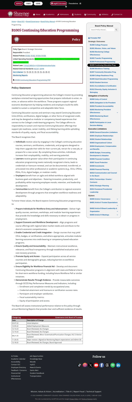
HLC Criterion (18, 72)
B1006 (43, 56)
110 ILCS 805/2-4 (29, 65)
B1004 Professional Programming (102, 62)
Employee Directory (18, 367)
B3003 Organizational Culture (101, 143)
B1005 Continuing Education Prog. (103, 65)
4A (44, 72)
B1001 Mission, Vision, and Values (103, 48)
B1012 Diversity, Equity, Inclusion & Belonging (103, 91)
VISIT (28, 3)
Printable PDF (95, 38)
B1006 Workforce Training (99, 68)
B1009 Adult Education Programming (104, 79)
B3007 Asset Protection (98, 162)
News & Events (35, 367)
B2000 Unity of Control (98, 99)
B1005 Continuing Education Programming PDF (32, 80)
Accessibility (15, 362)
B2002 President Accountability (102, 106)
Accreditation (58, 391)
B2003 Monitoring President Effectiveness (104, 111)
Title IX (69, 391)
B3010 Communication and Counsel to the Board (103, 174)
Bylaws (91, 196)
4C (49, 72)
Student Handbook (37, 373)
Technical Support (93, 391)
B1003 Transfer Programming (101, 58)
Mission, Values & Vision (41, 391)
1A (25, 72)
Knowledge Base (36, 359)
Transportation (35, 376)
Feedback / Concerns (19, 370)
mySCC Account (58, 3)
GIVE (38, 3)
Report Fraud (79, 391)
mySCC (32, 364)
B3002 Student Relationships (101, 139)
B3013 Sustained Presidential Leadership (101, 190)
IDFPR (42, 69)
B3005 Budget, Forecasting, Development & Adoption (100, 154)
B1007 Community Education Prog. (103, 72)
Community (91, 14)
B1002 (33, 56)
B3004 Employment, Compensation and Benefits (103, 147)
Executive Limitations (97, 129)
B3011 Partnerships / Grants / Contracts (101, 180)
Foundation (73, 3)
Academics (50, 14)
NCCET (36, 69)
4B (46, 72)
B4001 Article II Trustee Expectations (104, 203)
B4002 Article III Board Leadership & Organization (104, 210)
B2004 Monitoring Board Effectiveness (99, 117)
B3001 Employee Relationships (101, 136)
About (38, 14)
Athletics (105, 14)
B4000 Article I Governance (104, 199)
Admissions (64, 14)
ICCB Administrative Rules (45, 65)
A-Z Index (14, 356)
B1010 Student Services (99, 82)
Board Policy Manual (48, 21)
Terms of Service (87, 399)
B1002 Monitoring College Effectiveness (99, 53)
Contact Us (118, 14)
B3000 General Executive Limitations (104, 132)
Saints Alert (34, 370)
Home (14, 21)
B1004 (38, 56)
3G (41, 72)
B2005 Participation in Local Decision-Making (100, 124)
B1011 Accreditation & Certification (103, 86)
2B (30, 72)
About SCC (20, 21)
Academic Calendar (18, 359)
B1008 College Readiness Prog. (102, 75)
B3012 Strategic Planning (99, 186)
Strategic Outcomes (96, 41)
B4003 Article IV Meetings (104, 214)
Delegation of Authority (98, 96)
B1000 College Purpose (98, 45)
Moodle (33, 362)
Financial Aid (15, 373)
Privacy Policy (74, 399)
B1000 (27, 56)
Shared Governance (32, 21)
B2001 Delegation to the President (103, 103)
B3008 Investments (97, 166)
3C (33, 72)
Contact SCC (15, 364)
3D (35, 72)
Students (77, 14)
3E (38, 72)
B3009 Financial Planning (99, 169)
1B (27, 72)
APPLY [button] (19, 3)
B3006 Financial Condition (100, 159)
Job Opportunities (36, 356)
